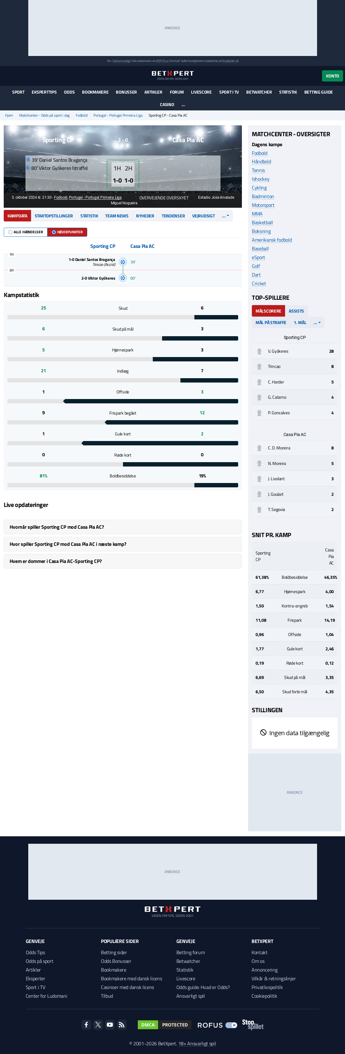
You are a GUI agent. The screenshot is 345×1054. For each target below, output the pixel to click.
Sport (18, 92)
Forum (177, 92)
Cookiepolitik (264, 996)
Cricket (259, 283)
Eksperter (35, 978)
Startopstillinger (54, 215)
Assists (296, 311)
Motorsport (263, 205)
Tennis (258, 170)
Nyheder (145, 215)
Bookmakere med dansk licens (131, 978)
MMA (257, 213)
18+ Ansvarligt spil (197, 1043)
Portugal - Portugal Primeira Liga (117, 115)
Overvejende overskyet (160, 197)
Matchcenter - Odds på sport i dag (44, 115)
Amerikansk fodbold (272, 240)
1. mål (300, 322)
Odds (69, 92)
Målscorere (268, 311)
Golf (256, 266)
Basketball (262, 222)
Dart (256, 274)
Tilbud (107, 996)
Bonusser (126, 92)
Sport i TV (229, 92)
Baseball (260, 248)
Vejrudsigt (203, 215)
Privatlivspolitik (267, 987)
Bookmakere (95, 92)
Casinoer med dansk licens (127, 987)
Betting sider (114, 952)
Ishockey (260, 179)
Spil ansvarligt (121, 60)
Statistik (288, 92)
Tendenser (173, 215)
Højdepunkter (67, 232)
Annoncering (264, 969)
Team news (116, 215)
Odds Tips (35, 952)
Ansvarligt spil (190, 996)
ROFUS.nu (162, 60)
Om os (258, 961)
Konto (332, 75)
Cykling (259, 187)
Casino (167, 104)
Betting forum (190, 952)
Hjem (9, 115)
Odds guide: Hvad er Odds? (203, 987)
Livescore (201, 92)
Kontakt (260, 952)
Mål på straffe (271, 322)
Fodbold (81, 115)
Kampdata (17, 215)
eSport (258, 257)
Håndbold (261, 161)
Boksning (261, 231)
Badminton (263, 196)
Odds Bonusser (116, 961)
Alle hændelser (25, 232)
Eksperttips (44, 92)
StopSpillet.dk (230, 60)
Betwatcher (259, 92)
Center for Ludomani (46, 996)
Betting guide (318, 92)
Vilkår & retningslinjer (274, 978)
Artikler (153, 92)
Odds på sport (39, 961)
